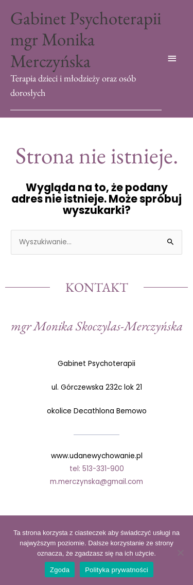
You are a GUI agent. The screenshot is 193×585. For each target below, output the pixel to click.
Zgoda (59, 570)
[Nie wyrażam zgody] (180, 552)
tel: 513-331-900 (96, 469)
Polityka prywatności (116, 570)
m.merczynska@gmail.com (96, 482)
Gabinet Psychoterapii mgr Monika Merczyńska (85, 39)
